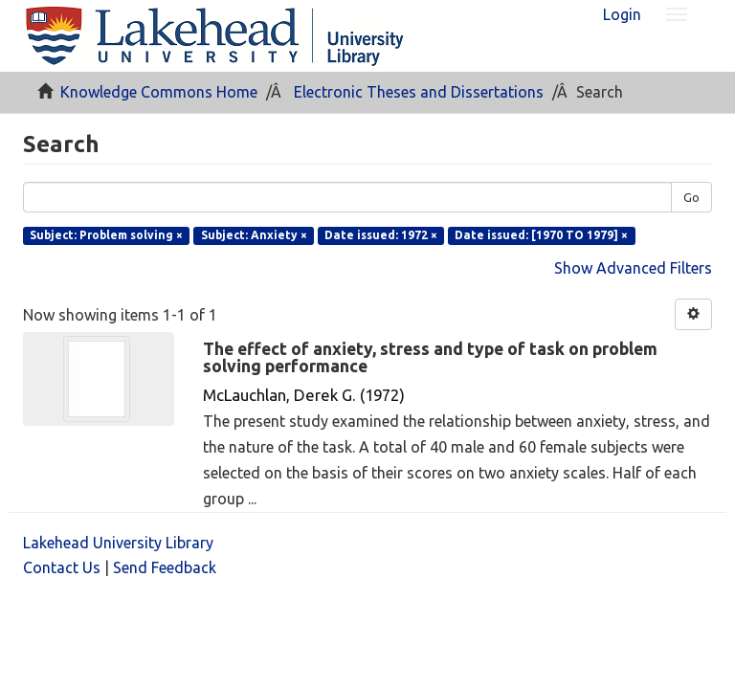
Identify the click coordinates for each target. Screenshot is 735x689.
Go (691, 197)
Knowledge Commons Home (158, 91)
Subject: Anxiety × (254, 235)
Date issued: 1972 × (380, 235)
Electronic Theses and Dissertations (419, 91)
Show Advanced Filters (633, 268)
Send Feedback (164, 567)
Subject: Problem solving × (106, 235)
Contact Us (61, 567)
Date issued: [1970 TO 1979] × (541, 235)
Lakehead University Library (118, 542)
